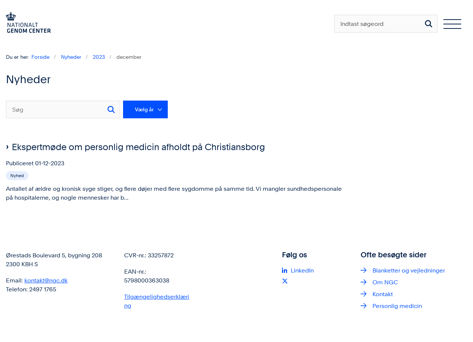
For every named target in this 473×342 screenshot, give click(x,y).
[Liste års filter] (145, 109)
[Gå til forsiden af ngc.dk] (25, 23)
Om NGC (385, 294)
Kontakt (382, 306)
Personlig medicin (397, 318)
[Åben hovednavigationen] (452, 23)
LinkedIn (302, 282)
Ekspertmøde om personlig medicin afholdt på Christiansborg (138, 147)
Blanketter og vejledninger (408, 282)
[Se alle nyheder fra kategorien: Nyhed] (18, 175)
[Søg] (63, 109)
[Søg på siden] (429, 24)
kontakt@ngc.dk (46, 292)
